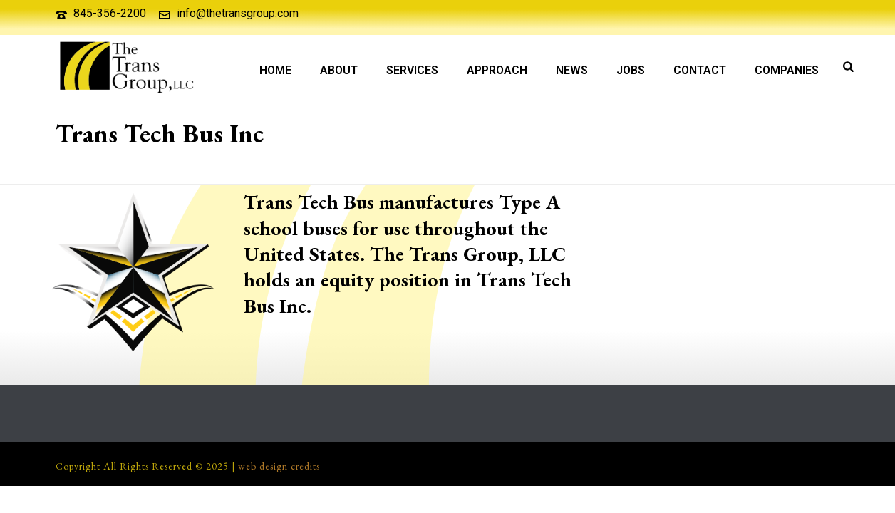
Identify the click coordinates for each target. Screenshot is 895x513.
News (572, 70)
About (339, 70)
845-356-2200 (109, 13)
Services (412, 70)
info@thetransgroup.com (238, 13)
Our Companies (696, 170)
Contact (699, 70)
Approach (497, 70)
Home (275, 70)
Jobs (630, 70)
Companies (787, 70)
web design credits (279, 466)
